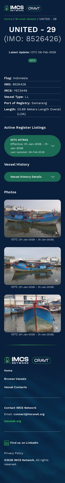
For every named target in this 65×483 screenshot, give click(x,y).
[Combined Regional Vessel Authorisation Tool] (23, 8)
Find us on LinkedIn (24, 442)
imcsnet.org (12, 421)
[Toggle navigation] (58, 9)
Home (8, 370)
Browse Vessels (15, 378)
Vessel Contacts (15, 387)
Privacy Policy (13, 453)
